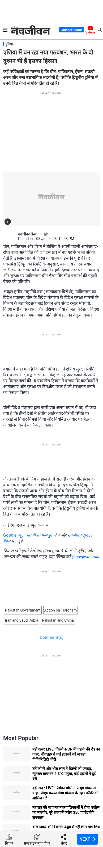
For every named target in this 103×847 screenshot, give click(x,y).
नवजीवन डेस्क (27, 234)
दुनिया (9, 44)
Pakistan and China (58, 620)
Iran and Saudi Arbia (21, 620)
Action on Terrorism (60, 610)
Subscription (71, 30)
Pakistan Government (23, 610)
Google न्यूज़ (13, 535)
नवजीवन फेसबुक (40, 535)
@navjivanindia (86, 556)
